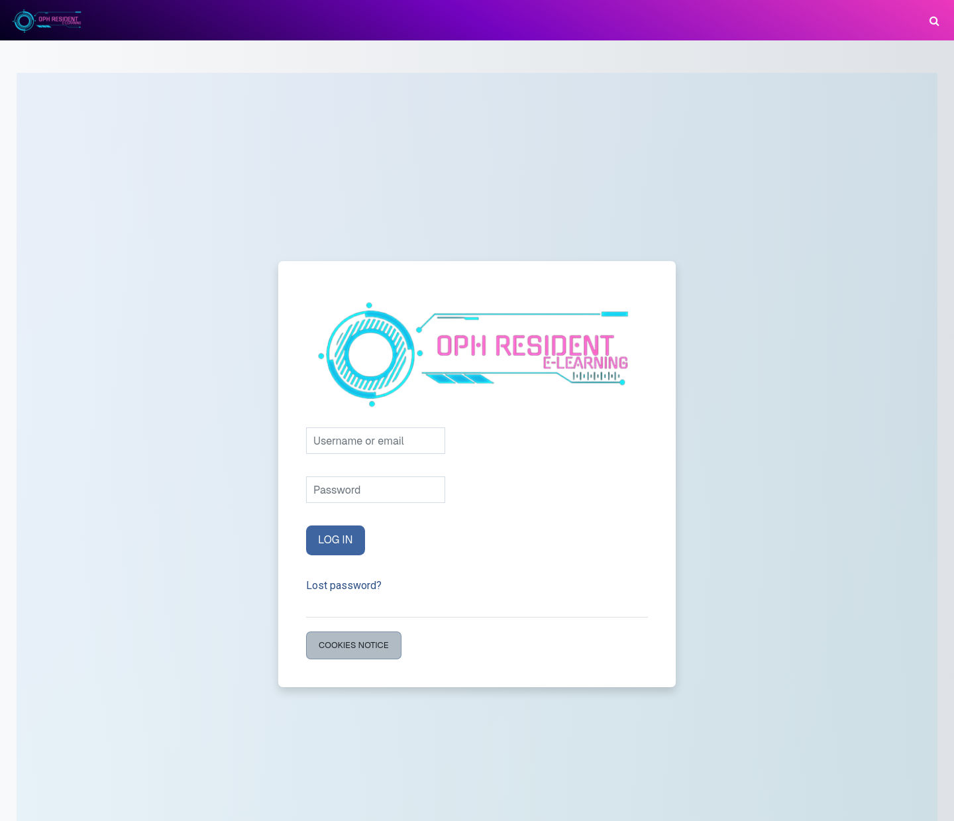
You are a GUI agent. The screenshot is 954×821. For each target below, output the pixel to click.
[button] (934, 20)
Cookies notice (354, 645)
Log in (335, 540)
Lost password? (344, 585)
